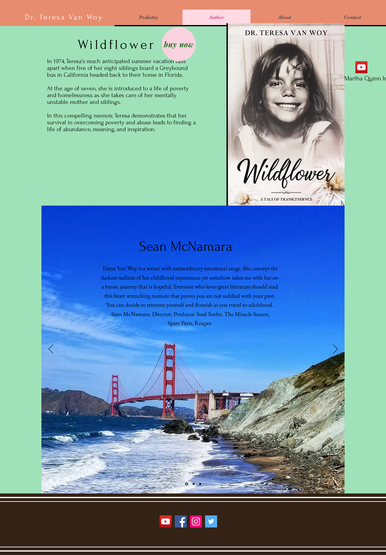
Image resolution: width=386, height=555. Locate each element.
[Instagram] (196, 521)
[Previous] (51, 349)
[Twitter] (211, 521)
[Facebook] (181, 521)
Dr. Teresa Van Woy (64, 17)
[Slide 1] (186, 484)
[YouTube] (166, 521)
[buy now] (179, 44)
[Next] (335, 349)
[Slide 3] (200, 484)
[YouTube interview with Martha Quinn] (361, 67)
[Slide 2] (194, 484)
